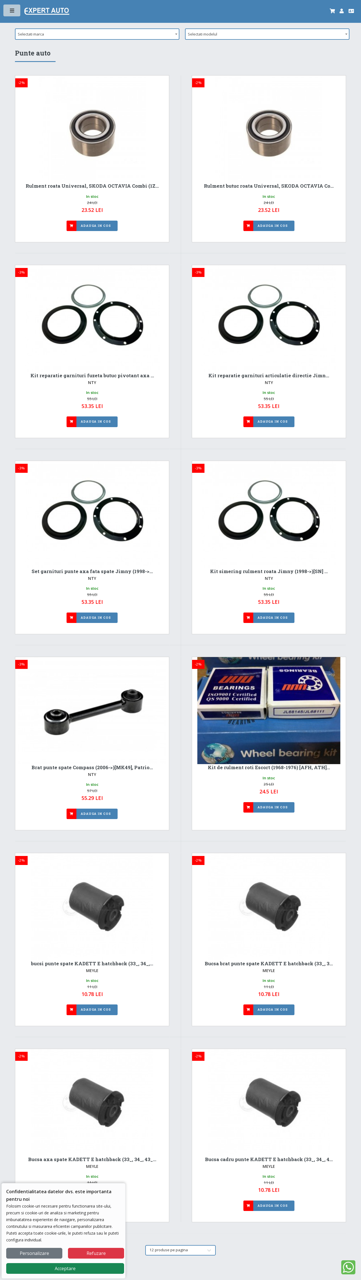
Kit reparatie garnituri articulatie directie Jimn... (268, 375)
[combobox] (97, 34)
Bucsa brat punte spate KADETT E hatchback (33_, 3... (269, 963)
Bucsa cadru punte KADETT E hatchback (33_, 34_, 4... (269, 1159)
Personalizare (34, 1253)
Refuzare (96, 1253)
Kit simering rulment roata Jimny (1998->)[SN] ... (269, 571)
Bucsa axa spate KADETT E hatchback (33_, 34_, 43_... (92, 1159)
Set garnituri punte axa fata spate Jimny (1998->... (92, 571)
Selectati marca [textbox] (31, 34)
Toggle (12, 11)
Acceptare (65, 1268)
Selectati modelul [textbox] (202, 34)
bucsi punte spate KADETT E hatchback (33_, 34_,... (92, 963)
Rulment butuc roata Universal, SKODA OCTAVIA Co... (269, 186)
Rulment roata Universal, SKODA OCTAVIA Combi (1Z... (92, 186)
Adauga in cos (96, 226)
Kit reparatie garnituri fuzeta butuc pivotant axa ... (92, 375)
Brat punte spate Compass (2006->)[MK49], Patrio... (92, 767)
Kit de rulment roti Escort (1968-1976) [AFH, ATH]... (269, 767)
